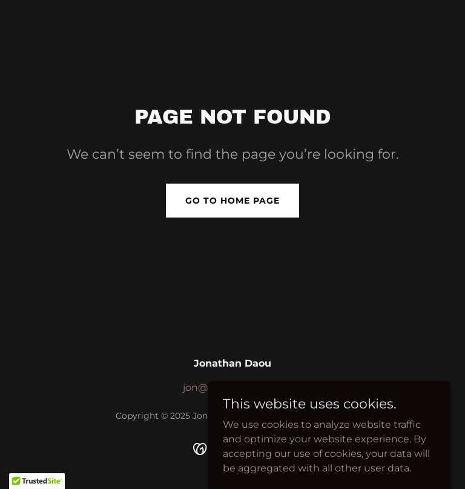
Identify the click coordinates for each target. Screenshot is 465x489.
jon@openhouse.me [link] (232, 387)
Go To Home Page (232, 200)
